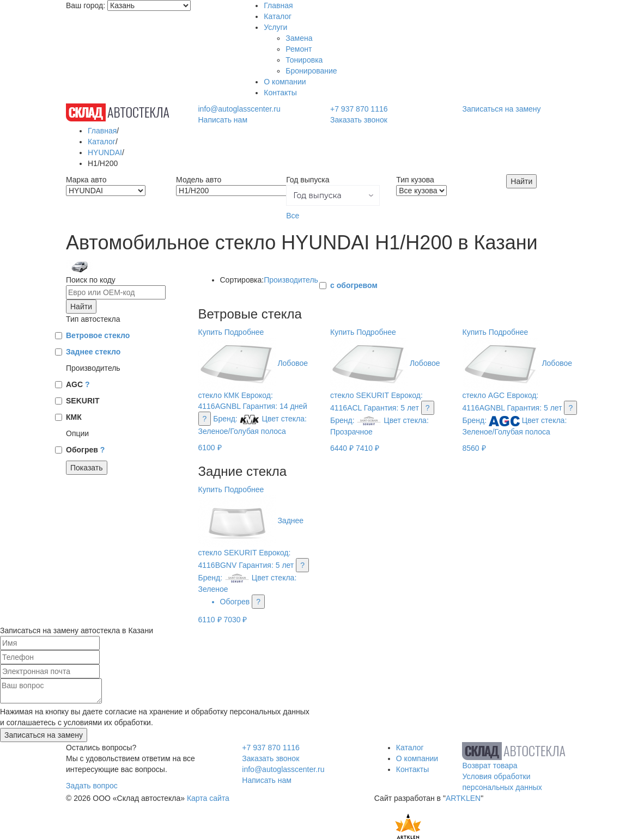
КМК (74, 417)
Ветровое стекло (98, 335)
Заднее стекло (93, 351)
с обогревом (354, 285)
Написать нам (223, 119)
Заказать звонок (358, 119)
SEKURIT (82, 400)
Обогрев (85, 449)
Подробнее (244, 332)
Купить (210, 332)
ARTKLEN (463, 798)
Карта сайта (208, 798)
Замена (298, 38)
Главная (278, 5)
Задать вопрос (92, 785)
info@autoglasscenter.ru (239, 109)
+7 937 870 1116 (359, 109)
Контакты (280, 92)
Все (292, 215)
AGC (78, 384)
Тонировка (304, 60)
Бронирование (311, 70)
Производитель (291, 279)
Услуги (275, 27)
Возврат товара (489, 765)
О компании (285, 81)
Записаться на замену (502, 109)
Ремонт (298, 49)
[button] (333, 195)
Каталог (277, 16)
